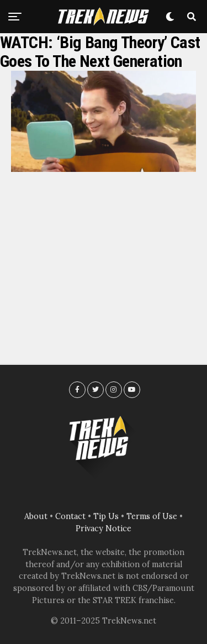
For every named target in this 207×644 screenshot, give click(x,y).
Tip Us (106, 516)
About (35, 516)
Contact (70, 516)
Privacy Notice (103, 528)
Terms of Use (151, 516)
